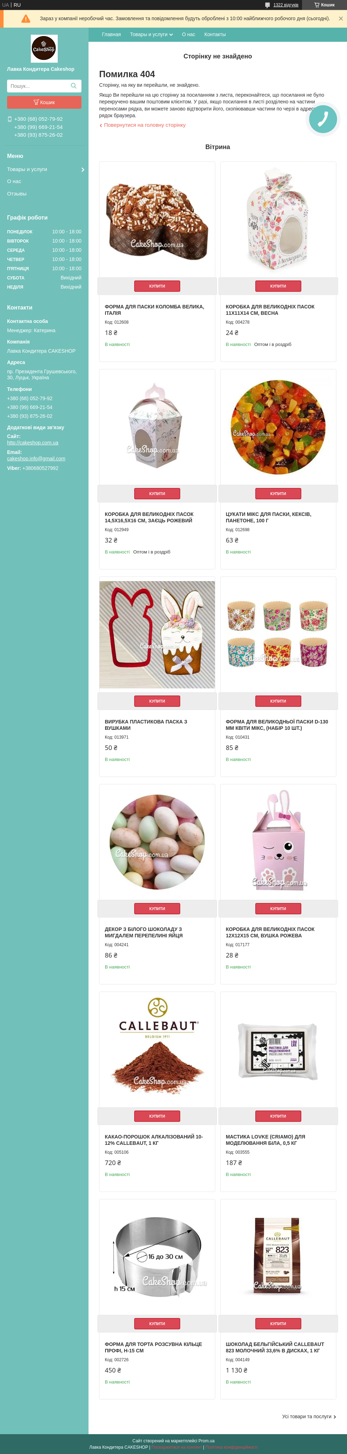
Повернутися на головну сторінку (145, 125)
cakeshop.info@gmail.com (36, 458)
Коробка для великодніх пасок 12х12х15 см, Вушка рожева (270, 932)
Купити (157, 286)
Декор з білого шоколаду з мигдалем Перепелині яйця (144, 932)
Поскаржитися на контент (177, 1447)
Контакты (215, 34)
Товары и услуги (27, 169)
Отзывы (17, 194)
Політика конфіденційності (231, 1447)
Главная (111, 34)
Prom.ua (207, 1440)
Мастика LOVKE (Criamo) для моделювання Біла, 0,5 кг (265, 1140)
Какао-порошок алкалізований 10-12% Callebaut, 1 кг (154, 1140)
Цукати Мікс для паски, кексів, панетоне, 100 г (269, 517)
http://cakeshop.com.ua (32, 442)
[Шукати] (73, 86)
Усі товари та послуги (306, 1416)
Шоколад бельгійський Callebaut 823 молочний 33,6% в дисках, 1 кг (275, 1347)
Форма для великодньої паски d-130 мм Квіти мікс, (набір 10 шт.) (277, 725)
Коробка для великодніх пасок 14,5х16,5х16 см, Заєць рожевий (149, 517)
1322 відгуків (285, 4)
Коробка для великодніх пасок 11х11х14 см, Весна (270, 310)
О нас (14, 181)
